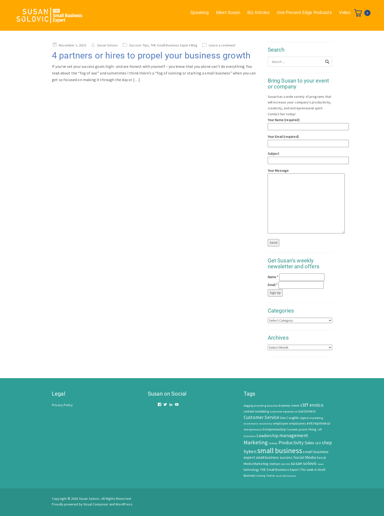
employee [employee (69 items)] (280, 423)
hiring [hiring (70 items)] (312, 429)
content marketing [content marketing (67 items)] (256, 411)
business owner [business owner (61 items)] (289, 405)
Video (344, 12)
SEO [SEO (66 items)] (318, 443)
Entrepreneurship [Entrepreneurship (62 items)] (274, 429)
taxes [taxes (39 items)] (321, 464)
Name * (273, 277)
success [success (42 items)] (285, 464)
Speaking (199, 12)
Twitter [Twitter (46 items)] (270, 475)
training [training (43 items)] (260, 475)
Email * (273, 285)
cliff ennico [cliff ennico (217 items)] (312, 405)
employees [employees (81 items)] (297, 423)
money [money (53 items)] (273, 443)
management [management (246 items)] (293, 435)
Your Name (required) (300, 123)
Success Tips (139, 45)
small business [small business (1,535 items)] (279, 450)
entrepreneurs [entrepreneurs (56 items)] (253, 429)
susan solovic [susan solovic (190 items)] (304, 463)
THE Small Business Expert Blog (174, 45)
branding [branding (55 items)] (260, 405)
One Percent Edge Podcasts (304, 12)
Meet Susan (228, 12)
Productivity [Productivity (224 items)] (291, 442)
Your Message (300, 201)
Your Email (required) (300, 139)
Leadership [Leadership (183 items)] (267, 435)
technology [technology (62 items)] (251, 470)
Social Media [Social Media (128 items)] (304, 457)
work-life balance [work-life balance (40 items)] (286, 475)
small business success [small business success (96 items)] (274, 457)
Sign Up (275, 292)
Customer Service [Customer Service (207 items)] (262, 417)
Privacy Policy (62, 405)
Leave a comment (222, 45)
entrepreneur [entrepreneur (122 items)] (318, 423)
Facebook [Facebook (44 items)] (292, 429)
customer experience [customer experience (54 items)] (283, 411)
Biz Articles (258, 12)
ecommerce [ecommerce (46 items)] (251, 423)
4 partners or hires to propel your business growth (151, 55)
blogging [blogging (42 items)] (248, 405)
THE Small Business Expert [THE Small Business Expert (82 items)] (280, 469)
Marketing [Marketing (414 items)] (256, 442)
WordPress (124, 504)
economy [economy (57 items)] (265, 423)
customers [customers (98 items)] (307, 411)
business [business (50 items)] (272, 405)
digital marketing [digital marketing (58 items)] (311, 418)
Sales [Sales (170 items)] (309, 442)
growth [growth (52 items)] (303, 429)
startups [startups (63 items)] (274, 464)
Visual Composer (95, 504)
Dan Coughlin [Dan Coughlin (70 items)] (289, 418)
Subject (300, 156)
